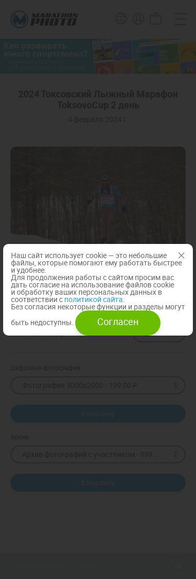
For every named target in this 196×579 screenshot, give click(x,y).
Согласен (118, 321)
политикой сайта (93, 299)
